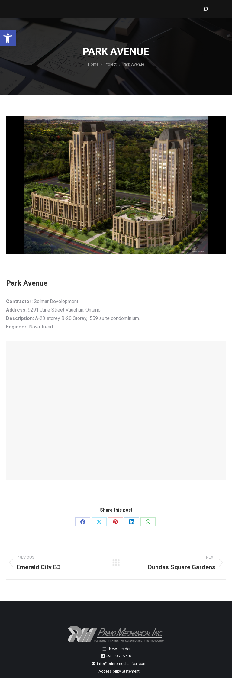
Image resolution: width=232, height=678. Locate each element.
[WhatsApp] (148, 521)
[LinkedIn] (131, 521)
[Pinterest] (115, 521)
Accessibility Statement (119, 671)
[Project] (111, 64)
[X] (99, 521)
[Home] (93, 64)
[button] (8, 38)
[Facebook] (82, 521)
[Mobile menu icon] (220, 9)
